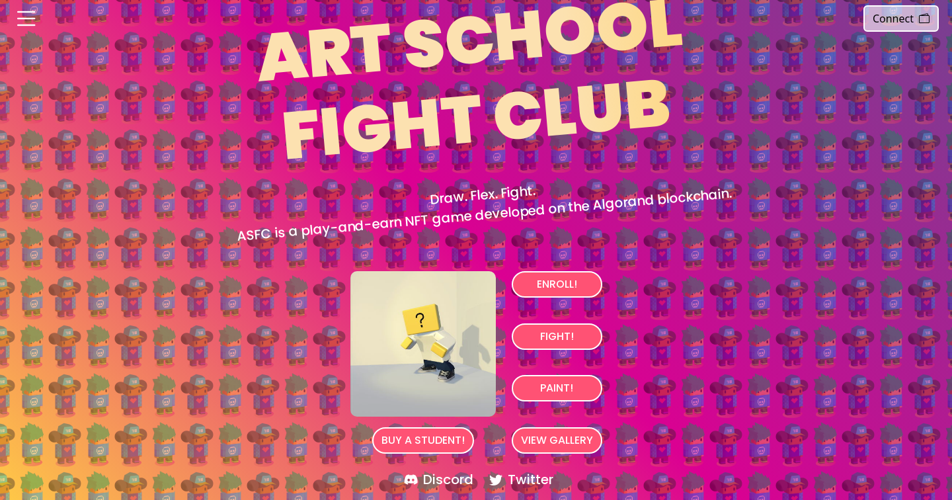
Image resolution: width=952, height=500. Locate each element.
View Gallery (557, 440)
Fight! (557, 336)
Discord (439, 479)
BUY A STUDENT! (423, 440)
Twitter (521, 479)
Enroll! (557, 284)
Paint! (556, 388)
